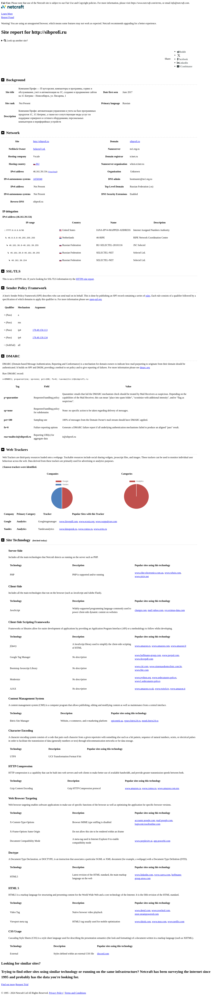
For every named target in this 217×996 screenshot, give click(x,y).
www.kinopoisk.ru (68, 529)
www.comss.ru (85, 529)
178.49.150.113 (40, 330)
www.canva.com (162, 874)
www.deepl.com (142, 910)
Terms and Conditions (75, 993)
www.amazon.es (143, 646)
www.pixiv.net (142, 576)
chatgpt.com (141, 610)
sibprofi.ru (135, 141)
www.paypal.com (170, 655)
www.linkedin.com (144, 874)
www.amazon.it (177, 688)
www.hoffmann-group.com (148, 655)
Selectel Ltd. (39, 149)
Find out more (8, 984)
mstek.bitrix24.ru (150, 720)
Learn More (7, 13)
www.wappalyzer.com (106, 521)
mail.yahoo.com (155, 610)
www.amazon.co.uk (144, 688)
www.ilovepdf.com (68, 521)
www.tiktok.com (143, 921)
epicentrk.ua (117, 720)
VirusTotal (52, 172)
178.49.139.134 (40, 337)
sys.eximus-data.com (175, 610)
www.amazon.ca (133, 788)
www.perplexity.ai (143, 841)
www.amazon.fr (178, 646)
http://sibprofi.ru (41, 141)
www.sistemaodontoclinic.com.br (165, 666)
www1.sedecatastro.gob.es (147, 681)
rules (148, 295)
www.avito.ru (100, 529)
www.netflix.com (176, 921)
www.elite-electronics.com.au (149, 573)
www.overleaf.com (161, 910)
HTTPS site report (85, 279)
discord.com (103, 953)
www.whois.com (173, 573)
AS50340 (37, 179)
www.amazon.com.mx (168, 788)
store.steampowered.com (147, 914)
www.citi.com (141, 666)
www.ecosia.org (86, 521)
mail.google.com (164, 820)
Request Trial (22, 984)
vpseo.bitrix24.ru (132, 720)
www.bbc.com (142, 670)
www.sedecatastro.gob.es (164, 677)
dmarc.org (145, 367)
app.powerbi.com (162, 841)
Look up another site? (16, 40)
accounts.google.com (145, 820)
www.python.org (143, 677)
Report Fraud (7, 17)
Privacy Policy (56, 993)
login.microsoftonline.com (147, 824)
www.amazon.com (161, 646)
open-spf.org (95, 299)
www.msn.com (159, 921)
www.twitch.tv (162, 688)
